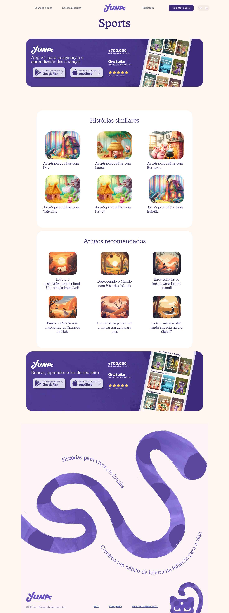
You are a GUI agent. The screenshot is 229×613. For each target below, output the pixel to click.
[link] (49, 72)
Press (96, 606)
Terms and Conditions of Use (145, 606)
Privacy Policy (115, 606)
